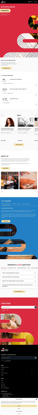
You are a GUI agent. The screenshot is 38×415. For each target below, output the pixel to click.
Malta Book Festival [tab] (16, 203)
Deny (19, 408)
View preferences (19, 411)
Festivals (2, 369)
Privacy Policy (19, 413)
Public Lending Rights (5, 387)
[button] (36, 399)
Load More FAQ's (19, 291)
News (2, 382)
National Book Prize (4, 367)
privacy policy (8, 360)
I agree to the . (6, 310)
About (2, 380)
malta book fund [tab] (26, 203)
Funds (2, 371)
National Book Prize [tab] (5, 203)
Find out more (5, 14)
